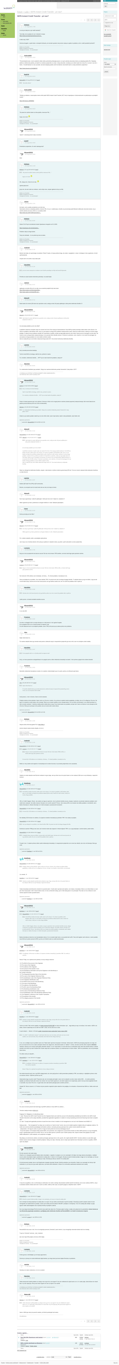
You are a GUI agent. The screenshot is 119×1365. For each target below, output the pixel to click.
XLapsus (27, 617)
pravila (4, 35)
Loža (26, 1340)
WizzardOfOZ (28, 129)
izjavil (38, 80)
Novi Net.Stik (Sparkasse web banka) (32, 1337)
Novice (3, 15)
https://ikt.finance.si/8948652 (27, 101)
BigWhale (27, 783)
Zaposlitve (4, 28)
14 (52, 1337)
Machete (27, 364)
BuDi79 (26, 74)
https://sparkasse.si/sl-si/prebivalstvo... (29, 228)
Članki (3, 26)
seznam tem (107, 49)
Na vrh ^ (116, 1362)
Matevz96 (27, 1294)
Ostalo (3, 33)
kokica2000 (28, 55)
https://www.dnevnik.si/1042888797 (28, 68)
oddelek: (56, 1357)
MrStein (26, 25)
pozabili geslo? (107, 36)
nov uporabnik (107, 34)
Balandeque (23, 1344)
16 (56, 1337)
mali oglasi (5, 21)
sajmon (26, 283)
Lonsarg (27, 548)
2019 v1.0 (35, 1110)
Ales (25, 632)
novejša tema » (78, 1357)
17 (57, 1337)
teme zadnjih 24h (7, 23)
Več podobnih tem (21, 1350)
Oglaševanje (30, 1362)
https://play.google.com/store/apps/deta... (30, 290)
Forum (3, 19)
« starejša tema (40, 1357)
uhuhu (26, 201)
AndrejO (27, 247)
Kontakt (37, 1362)
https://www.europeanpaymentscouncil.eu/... (31, 36)
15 (54, 1337)
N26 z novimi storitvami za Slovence (31, 1343)
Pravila (3, 1362)
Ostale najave (33, 1346)
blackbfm (27, 265)
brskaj (4, 30)
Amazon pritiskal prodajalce (29, 1)
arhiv (4, 16)
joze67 (26, 141)
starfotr (26, 345)
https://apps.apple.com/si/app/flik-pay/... (30, 292)
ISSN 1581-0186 (44, 1362)
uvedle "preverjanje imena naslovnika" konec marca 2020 (52, 1031)
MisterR (26, 298)
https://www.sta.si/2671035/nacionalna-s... (30, 212)
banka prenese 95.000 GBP (48, 1025)
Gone (26, 508)
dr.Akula (87, 1343)
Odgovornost (22, 1362)
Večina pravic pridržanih (12, 1362)
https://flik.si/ (41, 724)
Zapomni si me (108, 22)
